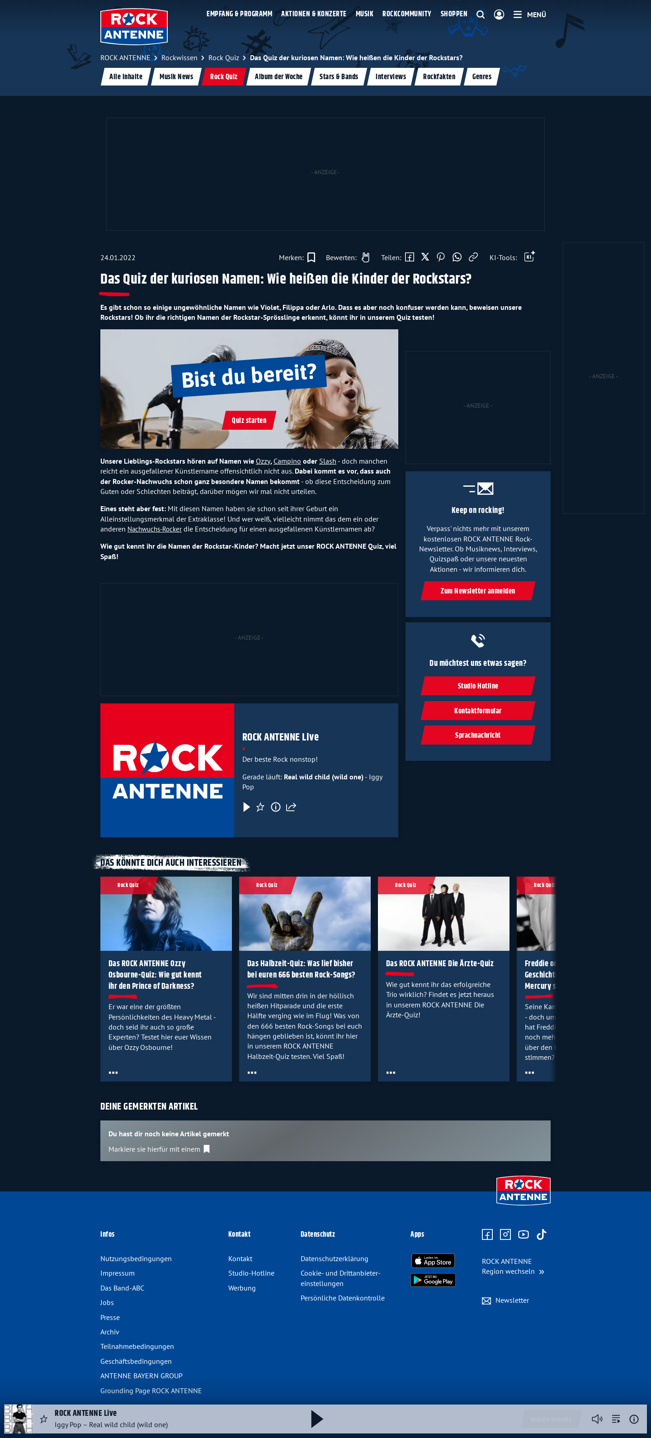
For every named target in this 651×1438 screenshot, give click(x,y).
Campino (287, 460)
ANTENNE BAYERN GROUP (141, 1375)
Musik (365, 14)
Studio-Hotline (251, 1272)
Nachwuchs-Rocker (154, 529)
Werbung (242, 1287)
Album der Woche (279, 77)
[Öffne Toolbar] (530, 257)
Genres (481, 77)
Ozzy (263, 460)
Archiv (109, 1331)
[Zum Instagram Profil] (505, 1235)
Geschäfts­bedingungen (136, 1361)
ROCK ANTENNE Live (280, 737)
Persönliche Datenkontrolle (343, 1297)
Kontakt (240, 1258)
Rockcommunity (407, 14)
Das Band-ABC (122, 1287)
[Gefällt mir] (345, 257)
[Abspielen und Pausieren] (317, 1419)
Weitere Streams (551, 1420)
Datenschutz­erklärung (334, 1258)
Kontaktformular (478, 711)
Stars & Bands (339, 77)
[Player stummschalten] (597, 1419)
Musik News (176, 77)
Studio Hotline (478, 686)
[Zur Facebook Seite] (487, 1235)
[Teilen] (291, 807)
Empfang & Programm (239, 14)
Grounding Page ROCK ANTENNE (151, 1390)
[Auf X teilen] (425, 257)
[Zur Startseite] (523, 1206)
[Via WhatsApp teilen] (457, 257)
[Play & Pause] (246, 807)
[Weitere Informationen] (634, 1419)
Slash (327, 460)
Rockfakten (439, 77)
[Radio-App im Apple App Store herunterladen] (433, 1260)
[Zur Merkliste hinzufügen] (297, 257)
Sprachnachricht (478, 735)
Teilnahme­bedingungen (137, 1346)
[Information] (275, 807)
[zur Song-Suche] (616, 1419)
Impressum (117, 1272)
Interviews (391, 77)
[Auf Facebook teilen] (409, 257)
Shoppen (454, 14)
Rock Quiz (224, 77)
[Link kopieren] (473, 257)
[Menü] (530, 14)
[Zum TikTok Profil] (542, 1235)
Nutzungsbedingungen (136, 1258)
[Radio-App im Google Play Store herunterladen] (433, 1280)
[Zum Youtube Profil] (523, 1235)
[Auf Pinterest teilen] (441, 257)
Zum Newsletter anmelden (478, 592)
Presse (110, 1317)
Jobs (107, 1302)
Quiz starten (249, 421)
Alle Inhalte (125, 77)
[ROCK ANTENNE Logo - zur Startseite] (134, 26)
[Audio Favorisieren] (44, 1419)
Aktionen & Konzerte (314, 14)
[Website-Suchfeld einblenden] (480, 15)
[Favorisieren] (260, 807)
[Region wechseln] (513, 1266)
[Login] (499, 15)
